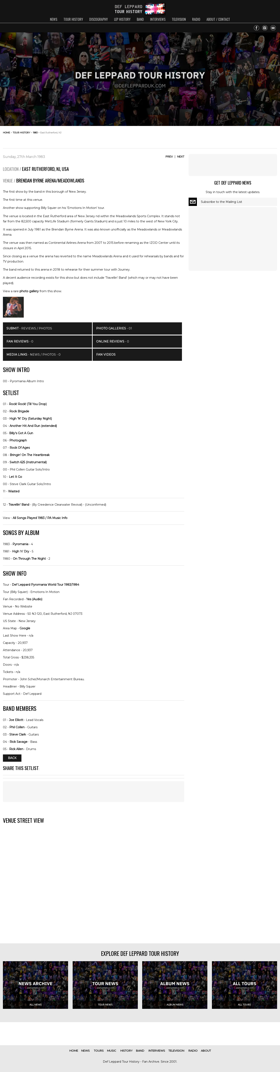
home (6, 132)
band (140, 19)
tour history (73, 19)
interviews (158, 19)
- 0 (19, 341)
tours (99, 1050)
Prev (169, 156)
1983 (35, 132)
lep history (122, 19)
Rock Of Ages (20, 448)
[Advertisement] (243, 136)
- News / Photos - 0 (33, 354)
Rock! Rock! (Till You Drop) (28, 404)
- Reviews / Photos (29, 328)
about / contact (218, 19)
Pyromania (20, 544)
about (206, 1050)
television (179, 19)
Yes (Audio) (34, 599)
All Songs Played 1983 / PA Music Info (40, 518)
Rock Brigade (19, 411)
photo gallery (29, 291)
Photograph (18, 440)
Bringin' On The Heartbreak (30, 455)
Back (12, 758)
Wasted (13, 491)
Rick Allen (16, 749)
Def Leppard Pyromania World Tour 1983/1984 (45, 585)
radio (196, 19)
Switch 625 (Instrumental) (28, 462)
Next (180, 156)
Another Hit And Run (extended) (33, 426)
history (126, 1050)
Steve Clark (17, 734)
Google (25, 628)
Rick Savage (18, 742)
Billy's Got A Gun (21, 433)
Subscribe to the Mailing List (221, 202)
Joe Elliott (16, 720)
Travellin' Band (19, 504)
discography (98, 19)
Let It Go (15, 477)
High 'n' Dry (20, 551)
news (53, 19)
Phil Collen (17, 727)
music (111, 1050)
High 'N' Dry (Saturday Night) (30, 418)
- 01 (114, 328)
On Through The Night (29, 559)
